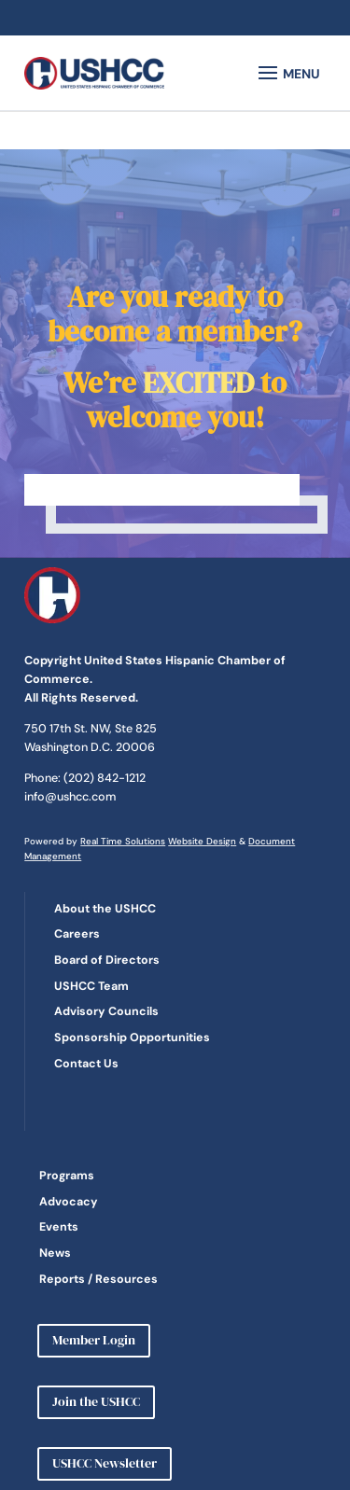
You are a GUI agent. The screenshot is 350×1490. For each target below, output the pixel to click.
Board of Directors (107, 960)
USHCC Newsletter (104, 1463)
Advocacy (68, 1201)
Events (58, 1226)
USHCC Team (91, 986)
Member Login (93, 1339)
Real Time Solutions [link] (122, 841)
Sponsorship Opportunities (132, 1037)
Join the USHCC (96, 1401)
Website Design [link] (202, 841)
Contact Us (86, 1063)
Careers (77, 933)
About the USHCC (105, 908)
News (55, 1253)
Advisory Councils (106, 1011)
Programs (66, 1175)
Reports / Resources (98, 1279)
